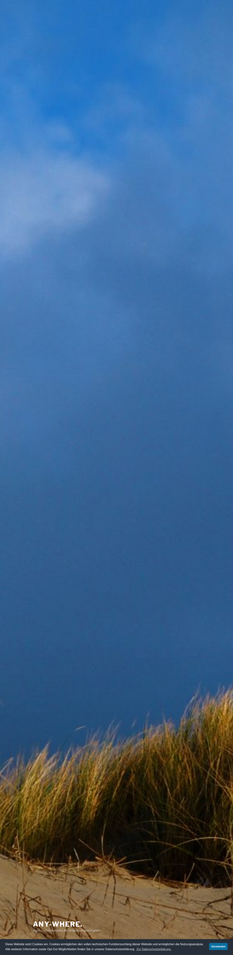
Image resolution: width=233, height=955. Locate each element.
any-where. (58, 924)
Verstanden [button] (218, 946)
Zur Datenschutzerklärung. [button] (153, 949)
